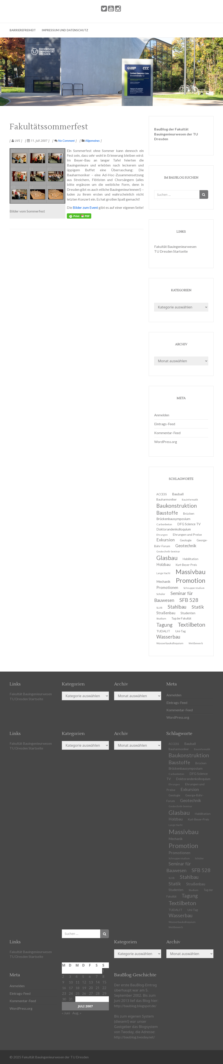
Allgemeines (92, 140)
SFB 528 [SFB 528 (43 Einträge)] (188, 600)
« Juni (66, 1013)
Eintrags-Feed (164, 424)
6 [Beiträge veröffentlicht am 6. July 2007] (90, 976)
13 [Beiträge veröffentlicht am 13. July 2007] (91, 982)
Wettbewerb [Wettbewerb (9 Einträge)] (196, 643)
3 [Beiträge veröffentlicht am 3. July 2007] (70, 976)
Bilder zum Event (85, 207)
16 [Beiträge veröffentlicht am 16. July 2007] (64, 988)
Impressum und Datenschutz (65, 30)
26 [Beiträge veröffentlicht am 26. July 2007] (84, 993)
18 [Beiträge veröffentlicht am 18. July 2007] (77, 988)
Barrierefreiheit (23, 30)
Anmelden (161, 415)
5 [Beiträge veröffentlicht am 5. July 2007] (83, 976)
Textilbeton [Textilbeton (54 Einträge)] (191, 624)
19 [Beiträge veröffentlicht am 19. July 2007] (84, 988)
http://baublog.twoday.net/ (134, 1037)
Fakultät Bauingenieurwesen (175, 246)
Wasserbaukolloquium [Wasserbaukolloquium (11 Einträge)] (169, 643)
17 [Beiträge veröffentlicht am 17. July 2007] (71, 988)
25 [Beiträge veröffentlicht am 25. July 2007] (77, 993)
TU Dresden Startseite (171, 251)
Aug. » (76, 1013)
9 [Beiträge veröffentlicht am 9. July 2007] (63, 982)
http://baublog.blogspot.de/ (135, 1006)
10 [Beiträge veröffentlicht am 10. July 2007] (71, 982)
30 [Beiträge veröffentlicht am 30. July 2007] (64, 999)
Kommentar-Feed (167, 433)
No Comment (64, 140)
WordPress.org (165, 442)
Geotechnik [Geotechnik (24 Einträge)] (185, 545)
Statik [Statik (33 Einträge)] (198, 607)
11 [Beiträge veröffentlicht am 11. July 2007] (77, 982)
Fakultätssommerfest (49, 127)
